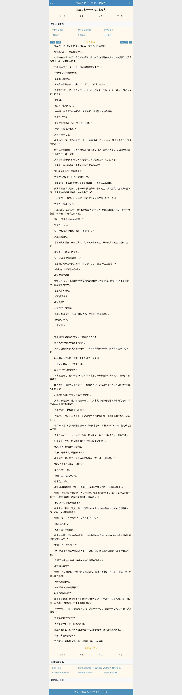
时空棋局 (55, 35)
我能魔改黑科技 (110, 672)
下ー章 (119, 16)
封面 (100, 16)
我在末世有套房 (84, 30)
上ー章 (62, 16)
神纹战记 (81, 35)
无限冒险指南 (57, 30)
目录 (81, 16)
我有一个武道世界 (85, 672)
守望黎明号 (108, 30)
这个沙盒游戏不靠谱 (60, 672)
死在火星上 (56, 668)
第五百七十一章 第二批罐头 (91, 3)
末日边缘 (107, 35)
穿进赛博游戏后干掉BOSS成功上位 (92, 668)
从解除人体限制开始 (112, 668)
